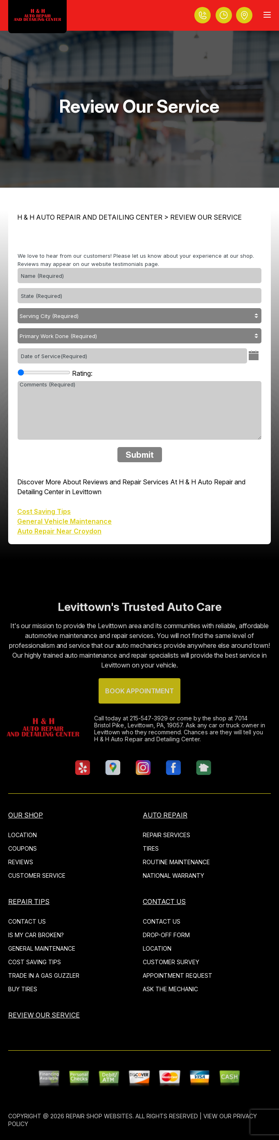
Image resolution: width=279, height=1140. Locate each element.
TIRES (151, 848)
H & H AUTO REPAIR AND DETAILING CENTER (89, 217)
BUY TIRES (22, 989)
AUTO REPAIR (165, 815)
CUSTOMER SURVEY (171, 961)
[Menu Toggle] (267, 15)
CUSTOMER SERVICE (36, 875)
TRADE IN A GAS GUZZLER (43, 975)
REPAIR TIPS (29, 901)
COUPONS (22, 848)
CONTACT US (27, 921)
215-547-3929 (131, 718)
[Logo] (37, 16)
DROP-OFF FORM (166, 934)
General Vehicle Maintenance (64, 521)
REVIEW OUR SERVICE (206, 217)
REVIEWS (20, 861)
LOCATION (22, 834)
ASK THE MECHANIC (170, 989)
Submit (140, 455)
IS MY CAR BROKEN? (36, 934)
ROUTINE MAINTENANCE (176, 861)
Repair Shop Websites (99, 1116)
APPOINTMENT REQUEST (177, 975)
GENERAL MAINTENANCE (41, 948)
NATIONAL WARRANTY (173, 875)
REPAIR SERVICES (166, 834)
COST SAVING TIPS (34, 961)
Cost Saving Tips (44, 511)
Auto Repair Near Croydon (59, 531)
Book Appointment (139, 708)
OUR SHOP (25, 815)
